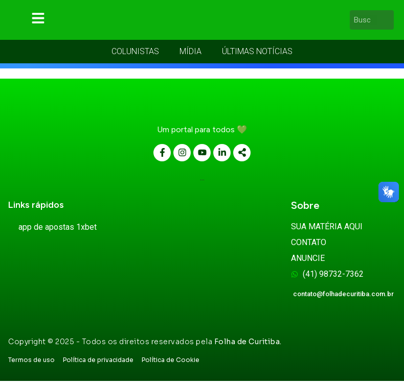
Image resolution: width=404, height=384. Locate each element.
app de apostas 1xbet (57, 230)
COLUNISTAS (135, 54)
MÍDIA (190, 54)
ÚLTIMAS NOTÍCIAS (257, 54)
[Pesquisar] (387, 21)
